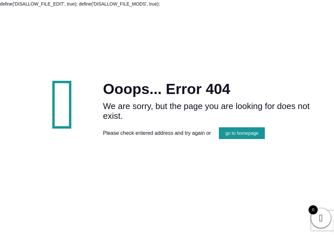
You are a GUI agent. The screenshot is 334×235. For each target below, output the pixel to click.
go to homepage (241, 133)
